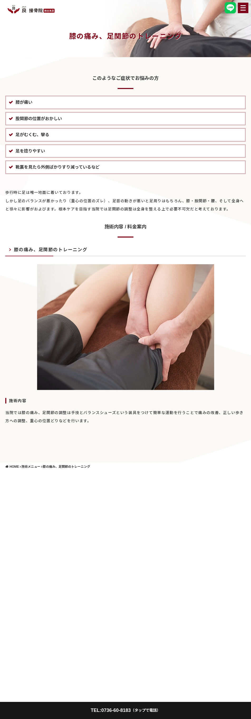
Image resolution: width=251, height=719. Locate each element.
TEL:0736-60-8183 (125, 710)
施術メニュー (30, 467)
